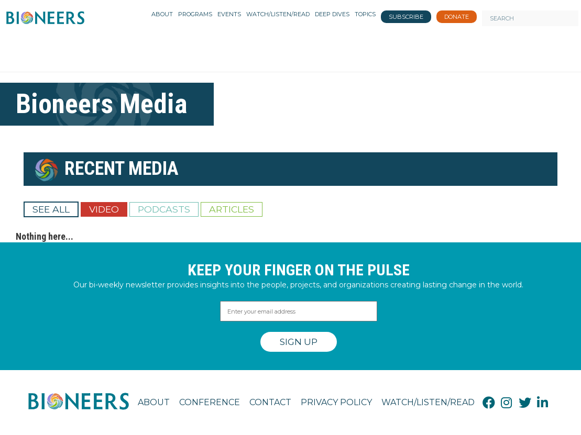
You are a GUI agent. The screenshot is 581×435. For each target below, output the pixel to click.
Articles (231, 209)
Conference (209, 402)
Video (104, 209)
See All (51, 209)
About (154, 402)
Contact (270, 402)
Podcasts (164, 209)
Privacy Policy (336, 402)
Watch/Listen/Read (428, 402)
